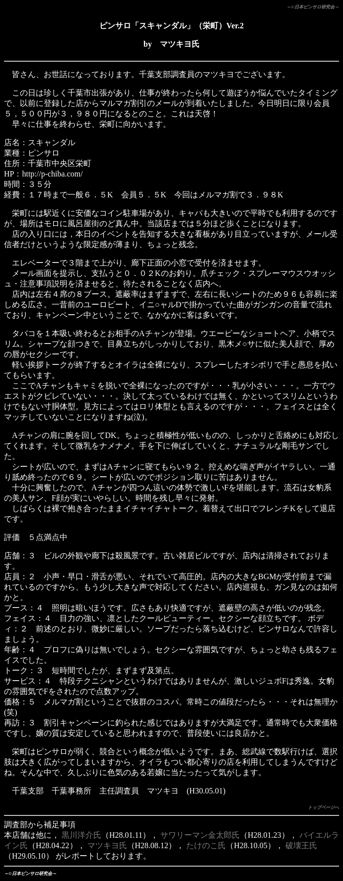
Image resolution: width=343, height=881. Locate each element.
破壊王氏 (301, 845)
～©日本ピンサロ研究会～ (312, 6)
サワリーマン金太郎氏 (200, 835)
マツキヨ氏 (107, 845)
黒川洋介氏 (81, 835)
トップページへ (323, 807)
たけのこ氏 (206, 845)
